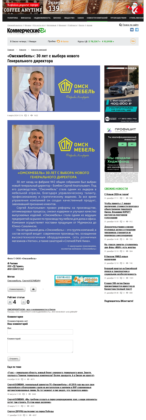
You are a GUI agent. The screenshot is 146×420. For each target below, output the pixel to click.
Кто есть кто (35, 25)
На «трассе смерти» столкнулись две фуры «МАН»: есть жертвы (121, 247)
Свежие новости (116, 189)
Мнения (55, 25)
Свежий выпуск (13, 25)
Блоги (72, 25)
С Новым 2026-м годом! (116, 195)
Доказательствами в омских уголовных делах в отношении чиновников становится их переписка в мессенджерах (119, 232)
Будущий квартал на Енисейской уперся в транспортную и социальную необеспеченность (120, 272)
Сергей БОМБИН (31, 281)
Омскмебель (14, 281)
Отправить (14, 359)
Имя (9, 329)
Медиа (25, 25)
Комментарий (14, 339)
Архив (79, 25)
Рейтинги (64, 25)
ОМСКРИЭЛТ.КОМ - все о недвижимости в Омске (31, 310)
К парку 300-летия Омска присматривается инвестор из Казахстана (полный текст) (119, 287)
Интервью (46, 25)
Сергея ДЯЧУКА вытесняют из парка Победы (30, 412)
